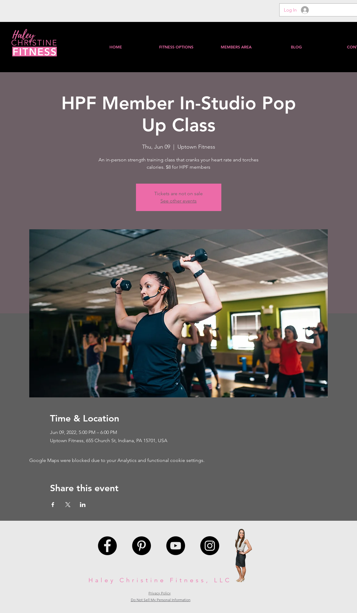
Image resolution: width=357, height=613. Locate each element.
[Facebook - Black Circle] (107, 545)
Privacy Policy (159, 593)
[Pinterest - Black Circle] (141, 545)
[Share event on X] (68, 504)
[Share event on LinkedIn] (83, 504)
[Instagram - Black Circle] (209, 545)
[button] (236, 47)
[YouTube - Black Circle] (175, 545)
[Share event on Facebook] (53, 504)
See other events (178, 201)
